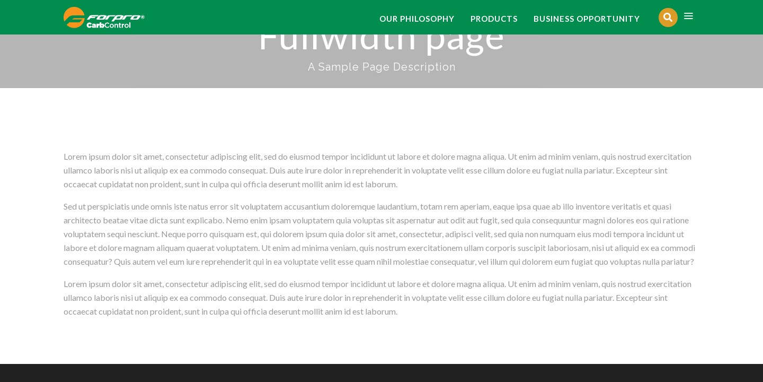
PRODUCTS (494, 18)
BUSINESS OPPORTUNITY (587, 18)
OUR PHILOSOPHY (417, 18)
